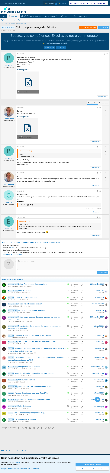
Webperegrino (12, 353)
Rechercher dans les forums (29, 20)
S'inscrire (62, 47)
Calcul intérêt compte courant (30, 304)
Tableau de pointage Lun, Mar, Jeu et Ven (31, 393)
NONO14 (10, 369)
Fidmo (9, 421)
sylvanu (101, 305)
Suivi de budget (24, 406)
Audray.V (10, 415)
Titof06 (9, 299)
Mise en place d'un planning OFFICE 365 (34, 386)
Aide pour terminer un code (29, 367)
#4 (100, 173)
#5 (100, 191)
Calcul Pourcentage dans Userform (32, 284)
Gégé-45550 (100, 312)
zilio (9, 344)
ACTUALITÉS (53, 16)
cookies (17, 462)
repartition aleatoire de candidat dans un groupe (34, 373)
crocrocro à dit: (23, 221)
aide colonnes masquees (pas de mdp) (29, 413)
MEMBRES (81, 16)
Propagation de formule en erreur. (31, 310)
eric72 (9, 286)
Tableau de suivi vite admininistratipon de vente (37, 342)
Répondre (103, 96)
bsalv (102, 375)
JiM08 (9, 395)
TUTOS (66, 16)
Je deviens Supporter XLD (12, 254)
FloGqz (10, 388)
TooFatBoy (101, 350)
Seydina (10, 306)
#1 (107, 54)
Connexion (50, 47)
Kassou (10, 322)
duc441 (10, 375)
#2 (100, 107)
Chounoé (10, 402)
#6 (100, 217)
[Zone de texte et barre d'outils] (62, 264)
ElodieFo (10, 293)
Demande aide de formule (25, 419)
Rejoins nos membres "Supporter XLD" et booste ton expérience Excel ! (31, 242)
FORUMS (14, 16)
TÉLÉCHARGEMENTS (32, 16)
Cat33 (9, 331)
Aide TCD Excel (24, 291)
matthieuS (10, 312)
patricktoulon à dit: (24, 151)
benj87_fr (6, 30)
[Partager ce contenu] (104, 54)
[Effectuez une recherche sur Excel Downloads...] (88, 3)
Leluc (9, 382)
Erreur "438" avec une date (26, 297)
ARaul (9, 337)
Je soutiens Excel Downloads (13, 3)
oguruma (101, 292)
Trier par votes (103, 103)
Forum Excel (27, 286)
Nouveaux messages (9, 20)
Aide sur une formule (26, 380)
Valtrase (101, 401)
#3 (100, 147)
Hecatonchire (100, 381)
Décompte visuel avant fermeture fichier (34, 400)
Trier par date (92, 103)
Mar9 (9, 408)
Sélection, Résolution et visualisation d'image (33, 335)
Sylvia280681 (11, 362)
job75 (102, 286)
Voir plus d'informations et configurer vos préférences (20, 468)
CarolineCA (100, 328)
